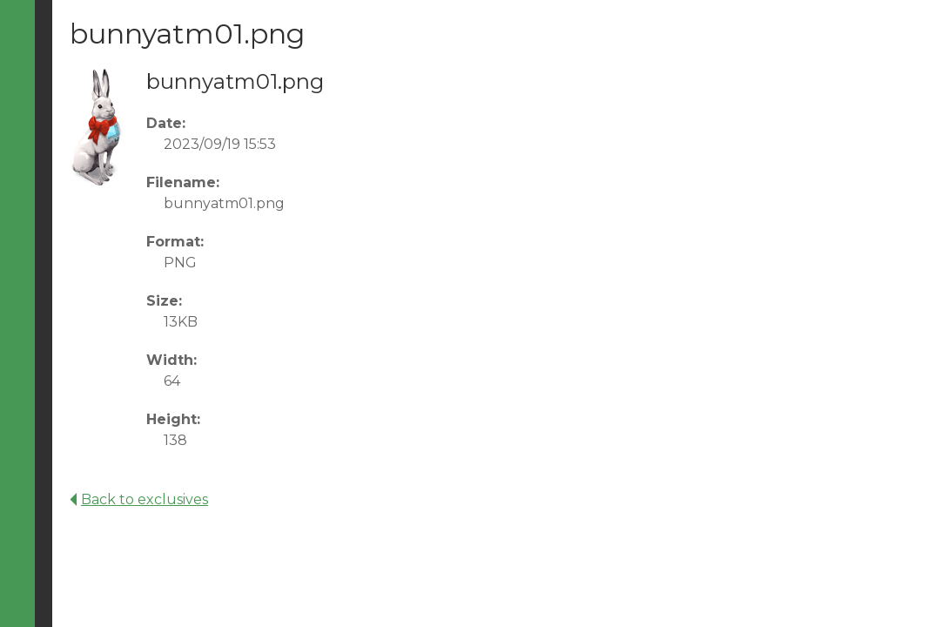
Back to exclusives (139, 499)
